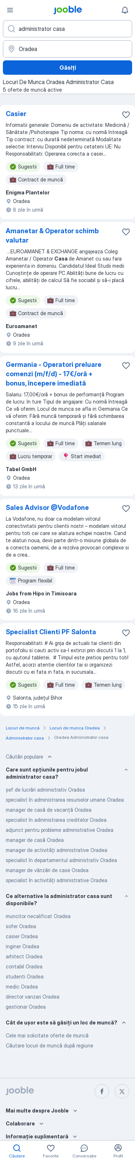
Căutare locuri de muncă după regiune (49, 1045)
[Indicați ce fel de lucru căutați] (67, 28)
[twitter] (122, 1091)
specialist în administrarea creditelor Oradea (56, 820)
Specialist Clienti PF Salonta (51, 632)
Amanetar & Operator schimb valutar (52, 235)
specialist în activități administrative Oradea (56, 880)
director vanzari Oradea (32, 997)
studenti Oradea (25, 976)
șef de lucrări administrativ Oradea (45, 790)
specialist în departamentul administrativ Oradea (61, 860)
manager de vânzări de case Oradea (47, 870)
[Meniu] (10, 10)
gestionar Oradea (26, 1007)
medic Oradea (22, 986)
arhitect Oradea (24, 956)
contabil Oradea (24, 966)
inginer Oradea (22, 946)
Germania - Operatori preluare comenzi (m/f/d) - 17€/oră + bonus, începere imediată (54, 374)
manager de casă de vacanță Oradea (48, 810)
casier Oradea (22, 936)
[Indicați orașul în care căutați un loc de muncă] (67, 48)
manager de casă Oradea (35, 840)
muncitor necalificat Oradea (38, 916)
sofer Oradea (21, 926)
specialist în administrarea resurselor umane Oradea (65, 800)
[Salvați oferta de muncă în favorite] (126, 114)
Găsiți (67, 67)
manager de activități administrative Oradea (56, 850)
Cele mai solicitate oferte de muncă (47, 1035)
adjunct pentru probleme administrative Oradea (59, 830)
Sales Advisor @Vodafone (47, 507)
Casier (16, 114)
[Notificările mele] (125, 10)
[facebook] (102, 1091)
